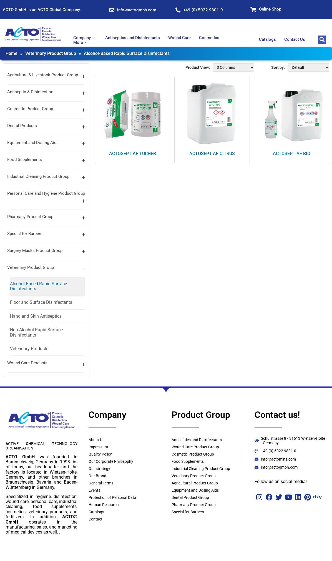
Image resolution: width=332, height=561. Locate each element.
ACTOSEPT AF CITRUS (212, 153)
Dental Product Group (190, 497)
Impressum (98, 447)
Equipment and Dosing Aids (33, 142)
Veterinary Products (29, 348)
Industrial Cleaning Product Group (38, 176)
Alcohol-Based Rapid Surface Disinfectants (127, 53)
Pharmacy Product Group (30, 216)
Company (85, 38)
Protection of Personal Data (112, 497)
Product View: (197, 67)
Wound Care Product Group (195, 447)
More (81, 42)
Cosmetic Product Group (30, 108)
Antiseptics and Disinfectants (132, 38)
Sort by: (278, 67)
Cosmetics (209, 38)
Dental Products (22, 125)
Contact (95, 519)
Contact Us (294, 39)
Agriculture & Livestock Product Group (42, 74)
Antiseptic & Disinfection (30, 91)
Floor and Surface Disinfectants (41, 302)
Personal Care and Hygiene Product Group (46, 193)
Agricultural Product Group (195, 483)
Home (11, 53)
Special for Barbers (24, 233)
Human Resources (104, 504)
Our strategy (99, 468)
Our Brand (97, 476)
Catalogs (267, 39)
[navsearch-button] (322, 40)
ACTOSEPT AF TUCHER (132, 153)
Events (94, 490)
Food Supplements (24, 159)
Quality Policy (100, 454)
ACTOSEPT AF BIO (291, 153)
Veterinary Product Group (50, 53)
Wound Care (179, 38)
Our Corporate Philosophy (111, 461)
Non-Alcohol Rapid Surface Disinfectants (36, 332)
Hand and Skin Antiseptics (36, 316)
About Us (96, 440)
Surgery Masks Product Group (34, 250)
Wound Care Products (27, 362)
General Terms (101, 483)
